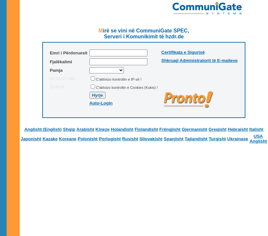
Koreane (67, 138)
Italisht (256, 129)
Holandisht (122, 129)
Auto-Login (101, 103)
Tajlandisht (196, 138)
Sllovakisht (150, 138)
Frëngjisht (169, 129)
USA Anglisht (258, 139)
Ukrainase (237, 138)
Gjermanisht (194, 129)
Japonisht (31, 138)
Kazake (50, 138)
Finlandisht (146, 129)
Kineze (102, 129)
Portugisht (110, 138)
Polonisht (88, 138)
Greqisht (218, 129)
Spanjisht (173, 138)
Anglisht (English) (43, 129)
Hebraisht (238, 129)
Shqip (69, 129)
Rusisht (130, 138)
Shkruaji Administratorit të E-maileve (199, 60)
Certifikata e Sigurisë (183, 52)
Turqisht (217, 138)
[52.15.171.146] (62, 79)
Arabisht (85, 129)
